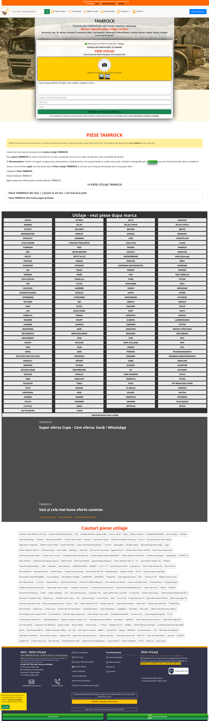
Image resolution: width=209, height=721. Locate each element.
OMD (79, 351)
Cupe (97, 4)
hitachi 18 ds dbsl (67, 545)
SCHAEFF (130, 365)
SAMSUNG (182, 360)
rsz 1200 (72, 630)
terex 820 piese (156, 582)
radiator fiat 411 (115, 625)
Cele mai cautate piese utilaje (85, 685)
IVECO (182, 306)
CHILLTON (131, 242)
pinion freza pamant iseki (162, 550)
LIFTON (182, 324)
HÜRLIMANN (130, 297)
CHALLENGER (27, 242)
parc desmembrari (27, 582)
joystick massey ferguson (101, 561)
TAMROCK (131, 378)
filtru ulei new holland (156, 635)
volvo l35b (144, 609)
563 (76, 603)
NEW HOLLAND (130, 342)
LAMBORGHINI (182, 319)
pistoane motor (52, 582)
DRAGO (79, 261)
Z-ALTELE (28, 406)
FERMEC (130, 270)
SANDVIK (27, 365)
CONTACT (137, 11)
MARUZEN (131, 329)
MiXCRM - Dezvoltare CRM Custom (104, 701)
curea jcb (40, 582)
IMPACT (130, 301)
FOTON (182, 279)
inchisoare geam (48, 550)
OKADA (130, 347)
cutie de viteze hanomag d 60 (60, 534)
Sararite (110, 671)
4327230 (180, 635)
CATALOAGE (75, 11)
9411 (140, 577)
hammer (171, 635)
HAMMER (79, 288)
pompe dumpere (170, 582)
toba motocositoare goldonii (100, 619)
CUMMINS (28, 247)
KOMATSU (131, 315)
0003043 (172, 587)
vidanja (122, 630)
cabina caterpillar (55, 593)
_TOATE (79, 410)
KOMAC (79, 315)
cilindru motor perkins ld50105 (138, 550)
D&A (79, 247)
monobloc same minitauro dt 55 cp (33, 534)
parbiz (43, 593)
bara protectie (25, 609)
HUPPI (131, 292)
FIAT (131, 274)
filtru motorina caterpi (86, 630)
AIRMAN (28, 224)
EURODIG (79, 265)
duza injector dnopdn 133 (151, 561)
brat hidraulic (54, 641)
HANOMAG (182, 288)
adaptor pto (24, 641)
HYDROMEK (79, 297)
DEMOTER (182, 251)
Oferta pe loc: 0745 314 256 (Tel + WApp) (104, 43)
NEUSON (79, 342)
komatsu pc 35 (150, 577)
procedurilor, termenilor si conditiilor (146, 116)
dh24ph (128, 625)
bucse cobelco (172, 534)
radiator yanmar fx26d (49, 545)
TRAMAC (79, 388)
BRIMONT (182, 233)
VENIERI (28, 397)
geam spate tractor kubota (57, 587)
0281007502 (99, 577)
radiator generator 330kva (56, 630)
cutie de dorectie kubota (29, 566)
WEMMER (79, 401)
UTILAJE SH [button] (123, 11)
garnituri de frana (41, 571)
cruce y (141, 539)
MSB (79, 338)
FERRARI (182, 270)
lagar (167, 545)
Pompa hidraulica (79, 676)
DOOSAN (28, 261)
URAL (79, 392)
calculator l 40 (94, 593)
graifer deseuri (56, 571)
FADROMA (182, 265)
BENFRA (131, 229)
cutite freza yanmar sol (125, 635)
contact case (50, 609)
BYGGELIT (28, 238)
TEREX (79, 383)
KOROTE (182, 315)
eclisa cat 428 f (63, 625)
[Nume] (104, 97)
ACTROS (79, 220)
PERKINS (131, 351)
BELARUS (79, 229)
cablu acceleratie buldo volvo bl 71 (175, 593)
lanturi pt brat (102, 598)
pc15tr (141, 641)
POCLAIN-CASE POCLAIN (28, 356)
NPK (182, 342)
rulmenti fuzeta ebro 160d (30, 603)
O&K (28, 347)
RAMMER (130, 356)
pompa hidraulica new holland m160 (105, 555)
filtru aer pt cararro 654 (99, 550)
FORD (130, 279)
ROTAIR (79, 360)
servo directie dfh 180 (94, 571)
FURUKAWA (130, 283)
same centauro (64, 566)
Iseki (27, 306)
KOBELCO (27, 315)
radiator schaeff (126, 571)
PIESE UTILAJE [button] (58, 11)
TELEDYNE (28, 383)
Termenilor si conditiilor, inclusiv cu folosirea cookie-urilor (160, 663)
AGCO (130, 220)
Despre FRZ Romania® (82, 662)
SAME (130, 360)
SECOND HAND (28, 369)
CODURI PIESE (107, 11)
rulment (167, 561)
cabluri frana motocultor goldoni (163, 609)
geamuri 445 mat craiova (137, 582)
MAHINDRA (27, 329)
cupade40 (52, 566)
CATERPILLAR (182, 238)
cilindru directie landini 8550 (133, 555)
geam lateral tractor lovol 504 (114, 593)
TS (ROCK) (131, 388)
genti (22, 630)
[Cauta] (47, 11)
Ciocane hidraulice (108, 4)
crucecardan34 (54, 614)
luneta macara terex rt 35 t (30, 619)
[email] (104, 107)
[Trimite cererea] (104, 111)
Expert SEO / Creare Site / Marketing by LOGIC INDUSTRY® (104, 709)
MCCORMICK (28, 333)
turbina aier (37, 609)
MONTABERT (28, 338)
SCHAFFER (182, 365)
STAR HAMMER (131, 374)
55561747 (140, 635)
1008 (43, 566)
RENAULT (27, 360)
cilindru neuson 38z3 (73, 539)
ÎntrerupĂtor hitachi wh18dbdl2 (32, 577)
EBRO (182, 261)
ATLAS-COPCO (130, 224)
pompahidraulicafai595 (155, 534)
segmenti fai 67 (117, 550)
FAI (27, 270)
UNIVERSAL (27, 392)
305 (76, 534)
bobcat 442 (141, 603)
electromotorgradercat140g (151, 545)
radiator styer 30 (107, 603)
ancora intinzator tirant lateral (159, 539)
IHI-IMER (28, 301)
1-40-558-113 (183, 555)
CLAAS (182, 242)
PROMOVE (79, 356)
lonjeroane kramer (90, 609)
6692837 (93, 566)
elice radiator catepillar (71, 577)
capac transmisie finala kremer (89, 545)
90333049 (131, 630)
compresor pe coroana (79, 587)
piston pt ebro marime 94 (152, 566)
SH (130, 369)
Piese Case (77, 657)
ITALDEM (130, 306)
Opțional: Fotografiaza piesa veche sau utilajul (115, 68)
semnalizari (118, 619)
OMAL (28, 351)
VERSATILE (131, 397)
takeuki (163, 587)
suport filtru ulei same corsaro (85, 635)
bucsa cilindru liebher (48, 635)
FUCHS (79, 283)
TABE (27, 378)
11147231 (107, 545)
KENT (130, 310)
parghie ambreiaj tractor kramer (32, 587)
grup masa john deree (118, 566)
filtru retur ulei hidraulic (168, 630)
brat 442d (133, 609)
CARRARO (79, 238)
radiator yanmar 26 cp (167, 577)
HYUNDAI (182, 297)
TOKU (131, 383)
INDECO (182, 301)
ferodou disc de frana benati (69, 609)
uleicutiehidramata (27, 539)
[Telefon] (104, 102)
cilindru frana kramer (150, 593)
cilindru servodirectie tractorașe (123, 539)
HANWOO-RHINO (27, 292)
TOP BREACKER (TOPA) (182, 383)
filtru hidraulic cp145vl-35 (115, 582)
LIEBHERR (131, 324)
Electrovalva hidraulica (81, 680)
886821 (101, 630)
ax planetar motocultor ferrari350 (170, 625)
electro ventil (66, 561)
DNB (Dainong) (182, 256)
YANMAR (130, 401)
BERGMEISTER (28, 233)
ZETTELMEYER (27, 410)
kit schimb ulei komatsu (29, 593)
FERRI (79, 274)
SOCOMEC (182, 369)
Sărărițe (121, 4)
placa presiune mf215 (54, 539)
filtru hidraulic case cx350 (98, 614)
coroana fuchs (136, 614)
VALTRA (182, 392)
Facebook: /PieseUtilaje (30, 672)
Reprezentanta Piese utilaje (105, 415)
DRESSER (131, 261)
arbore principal (88, 598)
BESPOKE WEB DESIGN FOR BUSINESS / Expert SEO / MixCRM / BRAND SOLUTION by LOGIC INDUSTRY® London (104, 696)
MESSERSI (130, 333)
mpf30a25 (129, 619)
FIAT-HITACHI (27, 279)
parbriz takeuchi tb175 (89, 603)
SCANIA (79, 365)
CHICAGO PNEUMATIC (79, 242)
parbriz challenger (129, 641)
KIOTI (182, 310)
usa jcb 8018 (111, 630)
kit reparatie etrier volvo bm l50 (75, 555)
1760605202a (174, 603)
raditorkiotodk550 (80, 566)
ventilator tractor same (64, 598)
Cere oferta (198, 11)
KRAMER (28, 319)
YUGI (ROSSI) (182, 401)
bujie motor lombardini (28, 545)
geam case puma (150, 587)
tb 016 (138, 571)
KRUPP (79, 319)
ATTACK (27, 229)
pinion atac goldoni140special (91, 582)
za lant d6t (122, 598)
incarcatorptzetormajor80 (154, 614)
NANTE (28, 342)
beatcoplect (118, 545)
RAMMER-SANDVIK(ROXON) (182, 356)
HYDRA (182, 292)
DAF (28, 251)
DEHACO (131, 251)
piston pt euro (170, 566)
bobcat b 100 (65, 635)
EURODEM (28, 265)
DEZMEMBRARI (131, 256)
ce (137, 561)
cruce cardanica (53, 577)
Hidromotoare (113, 662)
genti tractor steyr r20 (171, 619)
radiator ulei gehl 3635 (157, 603)
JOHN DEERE (79, 310)
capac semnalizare (108, 609)
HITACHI (79, 292)
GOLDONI (28, 288)
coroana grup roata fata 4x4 (102, 587)
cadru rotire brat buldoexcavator (128, 587)
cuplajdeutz (122, 609)
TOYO (28, 388)
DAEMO (130, 247)
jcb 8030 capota (132, 545)
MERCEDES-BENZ (79, 333)
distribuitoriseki (112, 571)
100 (155, 630)
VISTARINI (182, 397)
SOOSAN (28, 374)
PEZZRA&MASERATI (182, 351)
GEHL (182, 283)
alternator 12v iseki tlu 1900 (30, 598)
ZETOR (182, 406)
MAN (79, 329)
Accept (5, 707)
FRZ (28, 283)
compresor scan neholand (45, 625)
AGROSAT (182, 220)
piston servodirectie (81, 561)
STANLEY (79, 374)
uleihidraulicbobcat (51, 619)
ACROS (28, 220)
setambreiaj (170, 555)
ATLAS (79, 224)
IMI (79, 301)
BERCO (182, 229)
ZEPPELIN (130, 406)
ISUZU (79, 306)
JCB (27, 310)
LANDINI (28, 324)
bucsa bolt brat (25, 571)
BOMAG (130, 233)
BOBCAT (79, 233)
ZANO (79, 406)
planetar (183, 534)
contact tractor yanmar (51, 555)
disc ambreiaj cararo (78, 593)
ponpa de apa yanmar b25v (154, 571)
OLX (182, 347)
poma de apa (91, 625)
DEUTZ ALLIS (79, 256)
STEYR (182, 374)
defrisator (73, 550)
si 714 (169, 614)
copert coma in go (39, 641)
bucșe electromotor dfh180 (157, 598)
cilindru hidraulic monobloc (144, 625)
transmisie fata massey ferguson (46, 561)
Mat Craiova (161, 641)
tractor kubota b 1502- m (29, 550)
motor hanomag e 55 (178, 598)
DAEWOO (182, 247)
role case (83, 550)
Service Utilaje (79, 666)
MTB (131, 338)
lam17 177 (103, 566)
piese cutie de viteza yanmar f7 (148, 619)
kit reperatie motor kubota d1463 (93, 534)
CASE (130, 238)
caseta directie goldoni (125, 603)
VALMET (131, 392)
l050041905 (87, 577)
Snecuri (110, 667)
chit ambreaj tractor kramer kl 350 (33, 614)
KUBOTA (131, 319)
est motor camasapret (155, 555)
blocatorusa (48, 598)
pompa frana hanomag (74, 571)
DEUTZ (28, 256)
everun (69, 603)
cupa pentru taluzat (100, 539)
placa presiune (25, 561)
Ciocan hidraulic (65, 517)
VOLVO (28, 401)
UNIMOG (182, 388)
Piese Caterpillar (80, 652)
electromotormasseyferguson (94, 641)
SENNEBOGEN (79, 369)
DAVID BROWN (79, 251)
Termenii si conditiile (15, 699)
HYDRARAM (27, 297)
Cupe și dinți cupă (47, 517)
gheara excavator (137, 534)
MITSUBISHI (182, 333)
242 (77, 598)
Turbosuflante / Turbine (85, 517)
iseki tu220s (61, 550)
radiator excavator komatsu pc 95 (74, 619)
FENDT (79, 270)
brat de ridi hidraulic (69, 582)
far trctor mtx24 (26, 625)
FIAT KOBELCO (182, 274)
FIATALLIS (79, 279)
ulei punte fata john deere (30, 555)
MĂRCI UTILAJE (90, 11)
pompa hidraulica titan (71, 641)
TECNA (182, 378)
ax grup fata (134, 593)
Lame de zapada (114, 657)
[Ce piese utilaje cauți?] (27, 11)
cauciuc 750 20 (115, 534)
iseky (125, 534)
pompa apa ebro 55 (136, 598)
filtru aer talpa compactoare (74, 614)
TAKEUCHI (79, 378)
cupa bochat (135, 566)
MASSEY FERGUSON (182, 329)
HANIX (131, 288)
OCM (79, 347)
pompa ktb (111, 577)
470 (66, 593)
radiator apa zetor (106, 635)
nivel (113, 598)
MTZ (182, 338)
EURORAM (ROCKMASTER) (130, 265)
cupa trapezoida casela (127, 577)
